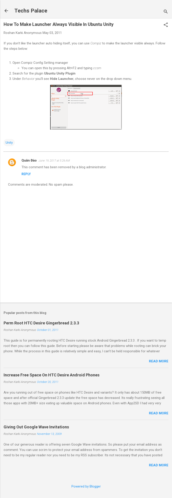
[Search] (165, 12)
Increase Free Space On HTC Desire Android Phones (51, 375)
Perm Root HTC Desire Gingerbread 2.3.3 (41, 323)
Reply (26, 174)
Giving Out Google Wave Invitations (36, 427)
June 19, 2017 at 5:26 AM (54, 160)
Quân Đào (29, 160)
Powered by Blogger (86, 486)
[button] (165, 25)
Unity (9, 143)
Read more (158, 361)
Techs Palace (30, 11)
